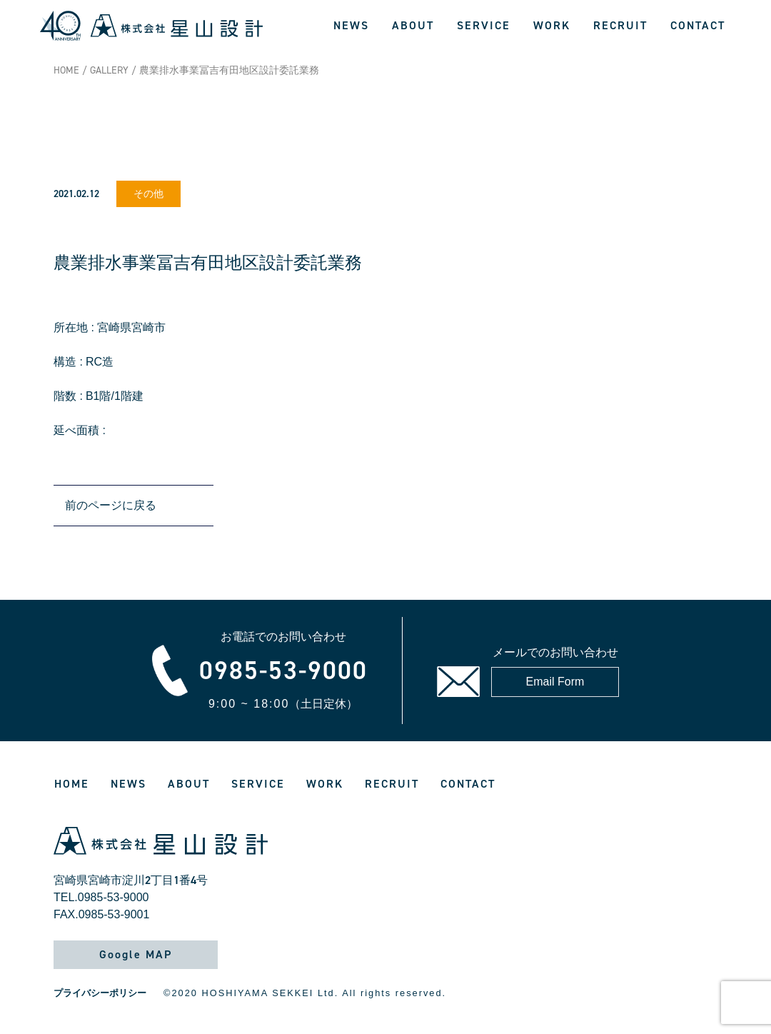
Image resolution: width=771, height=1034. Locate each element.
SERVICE (483, 25)
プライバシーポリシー (100, 993)
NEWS (351, 25)
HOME (66, 70)
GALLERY (109, 70)
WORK (551, 25)
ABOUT (413, 25)
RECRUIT (620, 25)
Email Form (555, 682)
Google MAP (135, 954)
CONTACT (697, 25)
